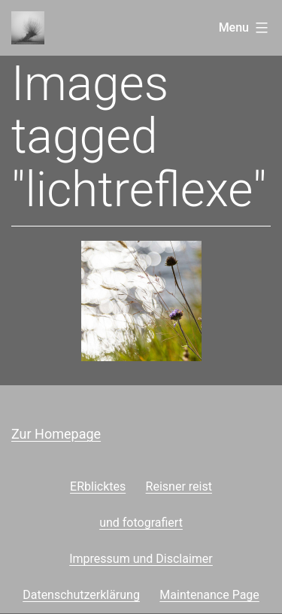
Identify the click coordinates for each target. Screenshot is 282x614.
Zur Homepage (56, 434)
